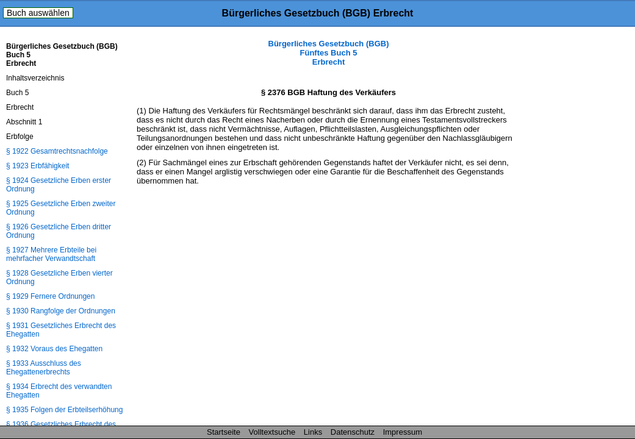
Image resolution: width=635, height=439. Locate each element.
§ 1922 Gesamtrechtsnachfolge (57, 151)
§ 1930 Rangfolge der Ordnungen (60, 311)
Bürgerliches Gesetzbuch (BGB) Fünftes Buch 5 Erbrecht (328, 52)
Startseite (223, 432)
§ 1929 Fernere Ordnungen (50, 296)
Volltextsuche (272, 432)
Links (313, 432)
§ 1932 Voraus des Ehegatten (54, 348)
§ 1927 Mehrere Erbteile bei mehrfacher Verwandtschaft (51, 254)
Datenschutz (353, 432)
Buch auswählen (38, 13)
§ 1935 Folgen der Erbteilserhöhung (64, 409)
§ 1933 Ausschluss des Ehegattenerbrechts (43, 367)
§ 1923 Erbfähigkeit (37, 166)
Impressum (402, 432)
